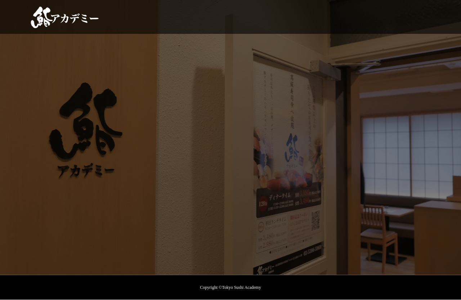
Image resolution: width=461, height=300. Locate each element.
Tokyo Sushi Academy (241, 287)
